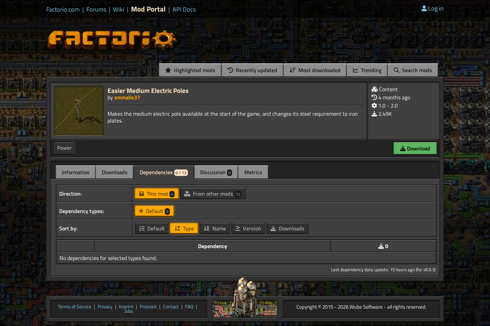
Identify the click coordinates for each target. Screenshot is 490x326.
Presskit (148, 307)
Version (248, 228)
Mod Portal (148, 9)
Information (75, 172)
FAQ (189, 307)
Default (154, 211)
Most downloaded (315, 70)
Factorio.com (63, 9)
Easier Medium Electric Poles (148, 90)
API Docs (184, 9)
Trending (367, 70)
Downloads (115, 172)
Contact (171, 307)
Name (214, 228)
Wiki (118, 9)
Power (64, 148)
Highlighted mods (190, 70)
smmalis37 (127, 97)
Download (415, 148)
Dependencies (164, 172)
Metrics (253, 172)
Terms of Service (74, 307)
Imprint (126, 307)
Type (184, 228)
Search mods (413, 70)
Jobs (129, 311)
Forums (96, 9)
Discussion (216, 172)
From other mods (213, 194)
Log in (433, 8)
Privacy (105, 307)
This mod (157, 194)
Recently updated (252, 70)
